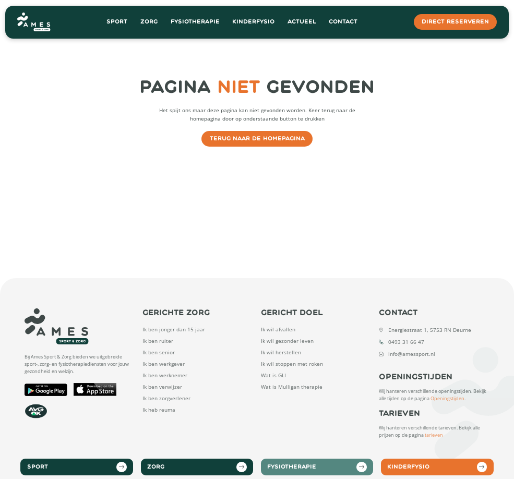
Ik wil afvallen (278, 329)
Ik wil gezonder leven (287, 340)
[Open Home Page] (34, 22)
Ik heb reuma (158, 409)
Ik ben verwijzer (162, 386)
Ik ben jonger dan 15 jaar (173, 329)
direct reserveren (455, 22)
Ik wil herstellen (281, 352)
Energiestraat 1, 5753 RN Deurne (429, 329)
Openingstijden (447, 399)
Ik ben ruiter (157, 340)
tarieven (434, 435)
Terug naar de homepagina (257, 138)
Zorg (149, 22)
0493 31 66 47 (406, 341)
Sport (116, 22)
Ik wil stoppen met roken (292, 363)
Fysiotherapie (195, 22)
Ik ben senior (158, 352)
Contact (343, 22)
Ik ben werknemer (164, 375)
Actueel (302, 22)
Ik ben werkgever (163, 363)
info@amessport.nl (411, 353)
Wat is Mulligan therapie (291, 386)
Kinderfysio (253, 22)
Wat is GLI (273, 375)
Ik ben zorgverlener (166, 398)
